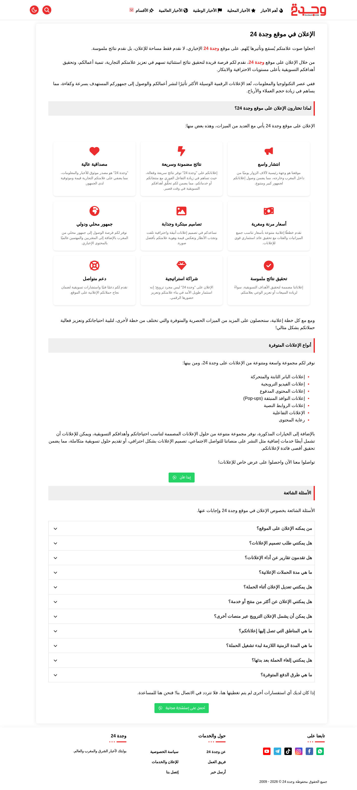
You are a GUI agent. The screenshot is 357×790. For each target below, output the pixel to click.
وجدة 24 (211, 48)
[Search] (46, 9)
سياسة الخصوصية (164, 752)
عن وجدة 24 (216, 752)
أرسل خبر (218, 772)
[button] (34, 9)
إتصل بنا (172, 772)
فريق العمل (217, 762)
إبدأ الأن (181, 477)
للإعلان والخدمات (165, 762)
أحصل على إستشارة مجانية (181, 708)
